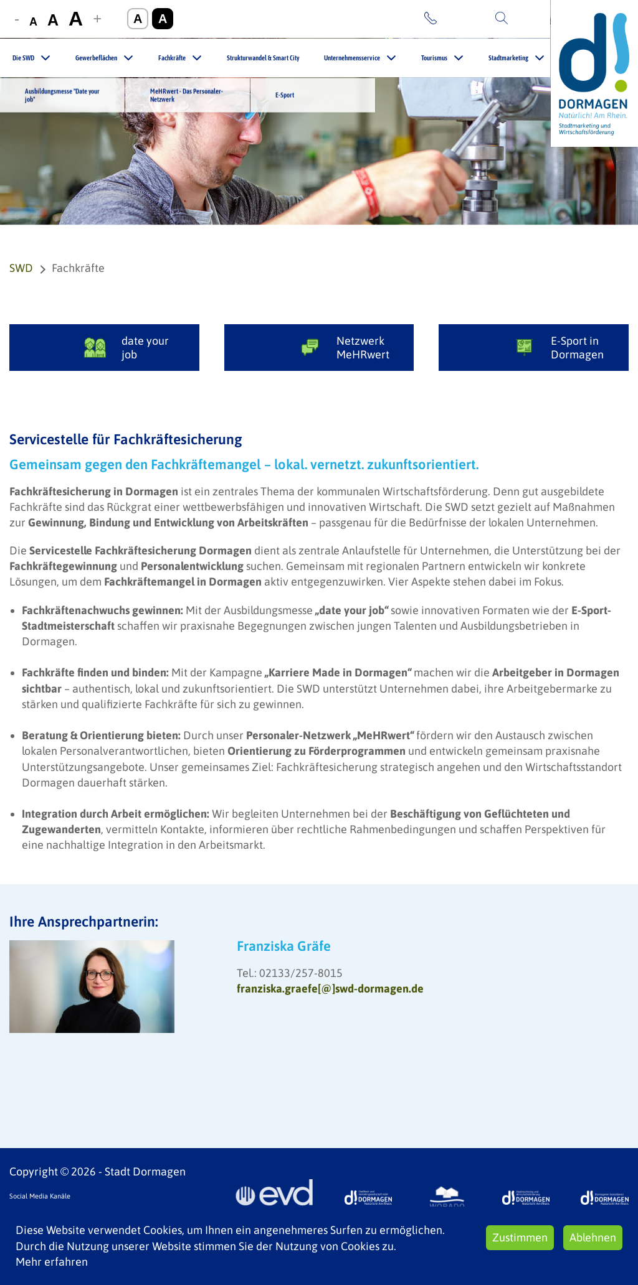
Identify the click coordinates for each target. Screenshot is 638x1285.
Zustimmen (520, 1237)
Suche (527, 18)
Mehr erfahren (52, 1261)
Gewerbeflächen (96, 58)
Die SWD (23, 58)
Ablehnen (592, 1237)
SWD (21, 267)
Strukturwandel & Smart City (263, 58)
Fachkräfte (172, 58)
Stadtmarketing (508, 58)
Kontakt (460, 18)
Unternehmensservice (352, 58)
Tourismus (434, 58)
